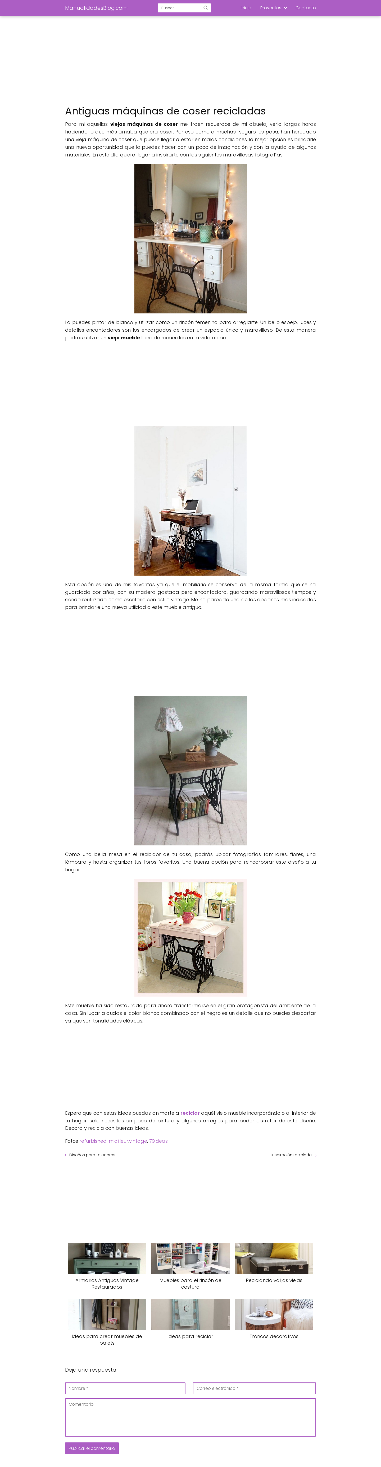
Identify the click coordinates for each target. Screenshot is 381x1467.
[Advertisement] (190, 61)
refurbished (93, 1141)
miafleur (118, 1141)
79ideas (158, 1141)
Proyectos (270, 8)
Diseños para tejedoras (92, 1155)
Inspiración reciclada (291, 1155)
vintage (138, 1141)
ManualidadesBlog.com (96, 8)
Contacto (306, 8)
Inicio (246, 8)
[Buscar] (205, 7)
